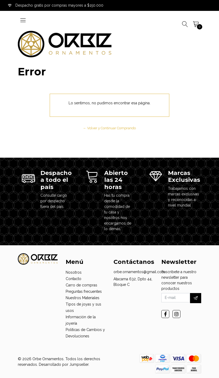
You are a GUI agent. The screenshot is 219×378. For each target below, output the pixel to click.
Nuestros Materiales (82, 298)
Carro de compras (81, 285)
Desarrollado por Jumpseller (64, 364)
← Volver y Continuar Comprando (109, 128)
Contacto (73, 279)
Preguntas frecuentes (84, 291)
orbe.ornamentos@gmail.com (139, 272)
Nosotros (74, 272)
